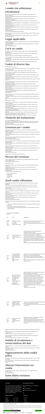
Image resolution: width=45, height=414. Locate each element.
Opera (8, 177)
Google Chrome (10, 174)
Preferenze (16, 412)
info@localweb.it (11, 372)
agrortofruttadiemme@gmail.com (30, 390)
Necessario (8, 412)
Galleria (25, 400)
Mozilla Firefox (9, 176)
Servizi (25, 399)
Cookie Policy (26, 402)
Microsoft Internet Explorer (12, 173)
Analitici (23, 412)
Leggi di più (11, 408)
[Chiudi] (41, 403)
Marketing (30, 412)
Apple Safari (9, 175)
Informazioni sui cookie (16, 410)
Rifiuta (11, 410)
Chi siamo (26, 397)
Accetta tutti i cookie (38, 410)
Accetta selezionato (7, 410)
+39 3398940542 (27, 388)
